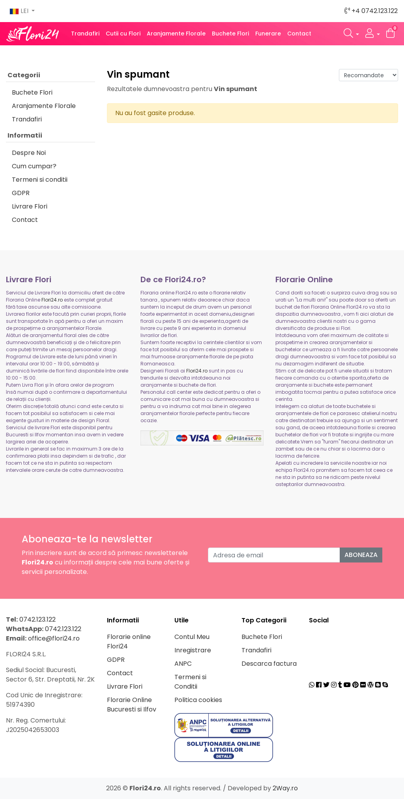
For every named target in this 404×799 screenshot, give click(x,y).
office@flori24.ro (54, 638)
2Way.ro (285, 788)
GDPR (21, 192)
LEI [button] (19, 10)
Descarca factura (269, 663)
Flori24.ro (52, 299)
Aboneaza (361, 554)
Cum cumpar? (34, 166)
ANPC (183, 663)
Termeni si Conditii (190, 681)
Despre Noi (29, 152)
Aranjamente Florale (176, 33)
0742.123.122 (37, 619)
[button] (351, 33)
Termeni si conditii (39, 179)
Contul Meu (191, 636)
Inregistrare (192, 650)
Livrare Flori (29, 206)
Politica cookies (198, 699)
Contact (299, 33)
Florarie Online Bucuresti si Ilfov (131, 704)
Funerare (268, 33)
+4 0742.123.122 (371, 10)
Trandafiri (85, 33)
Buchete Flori (230, 33)
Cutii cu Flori (123, 33)
